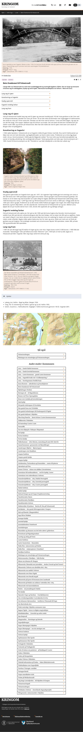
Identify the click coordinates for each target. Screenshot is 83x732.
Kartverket (77, 344)
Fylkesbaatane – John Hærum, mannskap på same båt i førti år (38, 442)
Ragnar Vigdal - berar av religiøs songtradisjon (33, 610)
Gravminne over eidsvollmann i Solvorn (31, 475)
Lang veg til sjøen (7, 94)
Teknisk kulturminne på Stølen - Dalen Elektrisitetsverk (36, 662)
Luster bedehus (23, 540)
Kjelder (8, 296)
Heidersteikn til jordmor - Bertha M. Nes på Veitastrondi (36, 506)
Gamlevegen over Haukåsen (27, 451)
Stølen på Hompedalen (25, 656)
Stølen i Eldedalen (24, 653)
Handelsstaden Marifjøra (26, 500)
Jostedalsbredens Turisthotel (27, 524)
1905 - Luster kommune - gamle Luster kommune (34, 374)
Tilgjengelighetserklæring (23, 716)
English (79, 5)
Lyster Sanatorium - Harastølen (28, 543)
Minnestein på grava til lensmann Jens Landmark (34, 579)
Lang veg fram (6, 108)
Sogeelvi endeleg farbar (10, 105)
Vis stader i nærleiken (51, 5)
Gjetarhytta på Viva (24, 466)
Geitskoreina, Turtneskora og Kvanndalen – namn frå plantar (38, 463)
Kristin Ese (7, 75)
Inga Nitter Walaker (24, 515)
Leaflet (70, 344)
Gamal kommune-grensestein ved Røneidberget (33, 445)
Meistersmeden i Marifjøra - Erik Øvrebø (31, 558)
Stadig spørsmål (7, 101)
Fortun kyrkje (22, 439)
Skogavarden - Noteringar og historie (30, 619)
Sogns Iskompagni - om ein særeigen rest (31, 628)
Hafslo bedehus (23, 488)
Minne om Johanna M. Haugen (28, 561)
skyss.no (26, 709)
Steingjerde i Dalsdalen (25, 644)
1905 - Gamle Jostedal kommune (28, 371)
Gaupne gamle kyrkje (25, 457)
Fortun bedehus (23, 436)
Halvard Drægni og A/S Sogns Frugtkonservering (34, 494)
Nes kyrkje (21, 592)
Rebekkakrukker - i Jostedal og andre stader (32, 613)
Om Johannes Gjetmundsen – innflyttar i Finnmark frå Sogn (37, 601)
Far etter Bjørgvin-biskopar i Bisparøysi (31, 429)
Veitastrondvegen (24, 354)
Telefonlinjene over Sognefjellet (28, 665)
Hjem (3, 12)
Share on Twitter (78, 79)
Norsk (75, 5)
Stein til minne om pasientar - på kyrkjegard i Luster (35, 650)
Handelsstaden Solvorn (25, 503)
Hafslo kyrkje (22, 491)
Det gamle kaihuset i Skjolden (27, 414)
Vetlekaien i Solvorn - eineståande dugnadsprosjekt (35, 690)
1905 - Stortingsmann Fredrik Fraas (29, 380)
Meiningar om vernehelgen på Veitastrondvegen (33, 357)
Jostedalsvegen (23, 527)
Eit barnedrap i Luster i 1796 (27, 423)
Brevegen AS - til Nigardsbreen (28, 393)
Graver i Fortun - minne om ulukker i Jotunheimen (34, 469)
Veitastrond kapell (24, 683)
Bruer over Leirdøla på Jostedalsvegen (30, 399)
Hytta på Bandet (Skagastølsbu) (28, 512)
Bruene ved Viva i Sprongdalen (28, 396)
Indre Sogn (10, 12)
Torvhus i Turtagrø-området (27, 668)
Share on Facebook (80, 79)
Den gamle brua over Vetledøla (28, 408)
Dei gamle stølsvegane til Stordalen (29, 405)
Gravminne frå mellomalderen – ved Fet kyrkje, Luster (35, 472)
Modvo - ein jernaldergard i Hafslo (29, 589)
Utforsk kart (68, 5)
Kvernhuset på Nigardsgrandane (28, 534)
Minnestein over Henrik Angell (28, 576)
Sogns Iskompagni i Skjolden (27, 625)
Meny (37, 5)
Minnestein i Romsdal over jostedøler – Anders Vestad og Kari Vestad (40, 564)
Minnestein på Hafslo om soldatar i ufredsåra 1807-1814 (36, 582)
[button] (41, 39)
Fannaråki (21, 426)
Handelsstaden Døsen (25, 497)
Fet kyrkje (21, 432)
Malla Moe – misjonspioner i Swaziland (31, 549)
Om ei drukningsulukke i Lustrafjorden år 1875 (33, 598)
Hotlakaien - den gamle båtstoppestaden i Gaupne (34, 509)
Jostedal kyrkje (23, 521)
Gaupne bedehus (23, 454)
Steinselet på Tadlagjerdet (26, 647)
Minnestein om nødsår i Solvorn (28, 570)
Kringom (10, 4)
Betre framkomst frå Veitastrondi (29, 387)
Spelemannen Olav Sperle (26, 638)
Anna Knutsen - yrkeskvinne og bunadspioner (33, 384)
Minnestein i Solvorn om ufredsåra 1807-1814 (32, 567)
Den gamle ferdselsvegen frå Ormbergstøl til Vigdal (34, 411)
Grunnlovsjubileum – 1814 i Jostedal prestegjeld (33, 481)
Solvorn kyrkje (23, 635)
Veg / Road (4, 79)
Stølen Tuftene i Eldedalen (26, 659)
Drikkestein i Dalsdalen (25, 420)
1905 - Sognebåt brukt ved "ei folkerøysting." (33, 377)
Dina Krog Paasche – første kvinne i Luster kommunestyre (37, 417)
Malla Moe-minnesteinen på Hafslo (29, 546)
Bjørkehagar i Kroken (25, 390)
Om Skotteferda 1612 (25, 604)
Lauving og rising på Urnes (26, 537)
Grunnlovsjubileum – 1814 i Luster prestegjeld (33, 485)
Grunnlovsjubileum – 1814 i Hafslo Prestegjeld (33, 478)
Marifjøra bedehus (24, 552)
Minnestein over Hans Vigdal (27, 573)
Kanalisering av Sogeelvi (10, 97)
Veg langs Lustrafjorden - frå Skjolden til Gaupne (34, 680)
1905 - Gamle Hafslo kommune (28, 368)
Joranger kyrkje (23, 518)
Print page (74, 79)
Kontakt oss (39, 716)
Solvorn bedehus (23, 631)
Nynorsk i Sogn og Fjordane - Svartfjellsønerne (33, 595)
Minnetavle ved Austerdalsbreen (28, 586)
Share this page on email (76, 79)
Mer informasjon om (43, 330)
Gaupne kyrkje (22, 460)
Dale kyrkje (21, 402)
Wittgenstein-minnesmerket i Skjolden (31, 693)
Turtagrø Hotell (23, 671)
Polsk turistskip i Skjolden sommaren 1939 (32, 607)
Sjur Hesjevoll (22, 616)
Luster (16, 12)
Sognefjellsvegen (23, 622)
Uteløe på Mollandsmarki (26, 677)
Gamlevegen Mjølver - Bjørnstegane (30, 448)
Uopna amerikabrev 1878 (26, 674)
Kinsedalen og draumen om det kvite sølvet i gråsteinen (36, 530)
